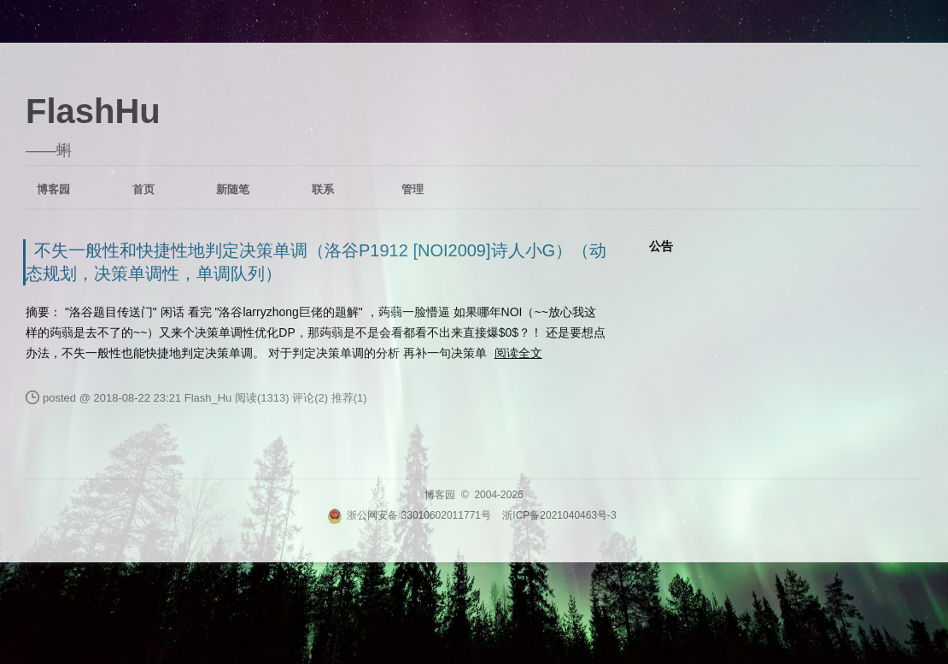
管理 (412, 189)
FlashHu (93, 111)
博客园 (53, 189)
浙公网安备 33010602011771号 (409, 515)
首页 (143, 189)
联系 (323, 189)
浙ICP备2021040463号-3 (559, 515)
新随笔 (232, 189)
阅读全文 (518, 353)
